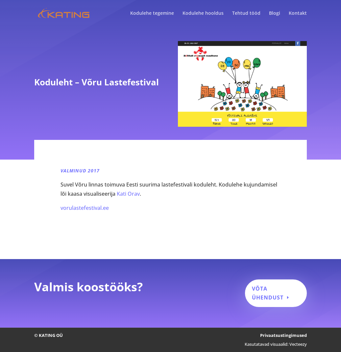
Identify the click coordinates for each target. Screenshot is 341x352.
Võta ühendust (267, 293)
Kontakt (298, 13)
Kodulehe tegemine (152, 13)
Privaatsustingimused (283, 335)
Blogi (274, 13)
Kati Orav (128, 193)
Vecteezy (298, 344)
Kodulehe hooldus (203, 13)
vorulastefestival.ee (85, 207)
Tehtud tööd (246, 13)
